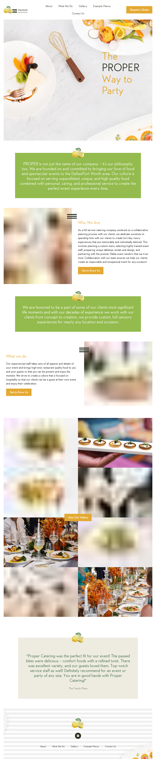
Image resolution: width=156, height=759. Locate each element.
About (48, 6)
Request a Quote (139, 9)
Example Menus (102, 6)
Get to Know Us (91, 270)
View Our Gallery (78, 517)
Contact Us (78, 13)
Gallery (83, 6)
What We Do (65, 6)
